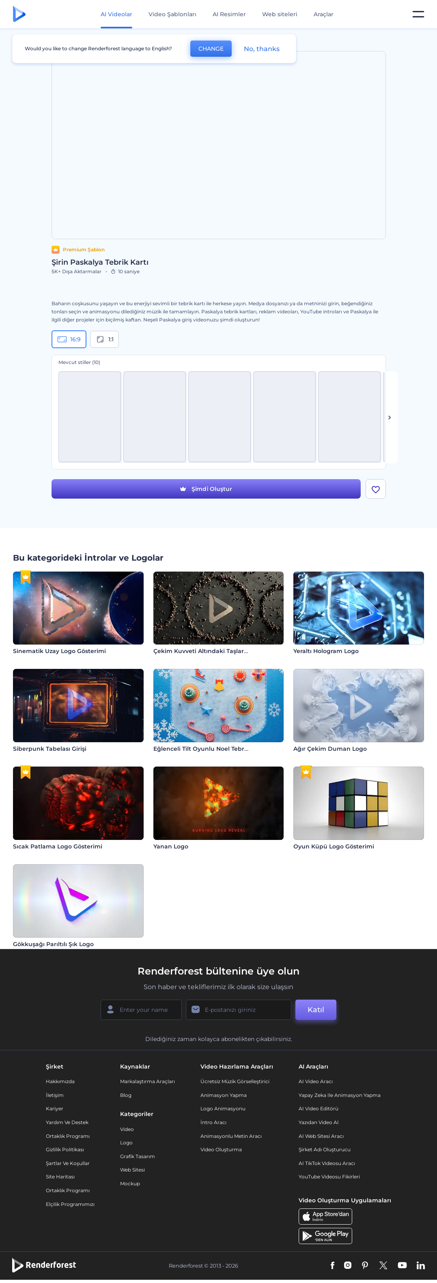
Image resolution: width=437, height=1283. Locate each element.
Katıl (316, 1009)
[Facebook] (332, 1266)
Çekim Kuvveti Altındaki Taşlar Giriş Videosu (218, 651)
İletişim (55, 1095)
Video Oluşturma (221, 1149)
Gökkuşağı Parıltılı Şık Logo (53, 944)
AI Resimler (229, 14)
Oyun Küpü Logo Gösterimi (333, 846)
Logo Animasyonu (222, 1108)
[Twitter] (383, 1266)
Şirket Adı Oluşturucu (325, 1149)
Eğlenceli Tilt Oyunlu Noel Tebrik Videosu (214, 748)
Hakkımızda (60, 1081)
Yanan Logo (170, 846)
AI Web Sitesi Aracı (321, 1136)
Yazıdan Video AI (319, 1122)
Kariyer (54, 1108)
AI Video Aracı (316, 1081)
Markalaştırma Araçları (147, 1081)
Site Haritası (60, 1177)
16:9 (69, 339)
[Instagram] (347, 1266)
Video (127, 1129)
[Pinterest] (365, 1266)
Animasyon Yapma (223, 1095)
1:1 (104, 339)
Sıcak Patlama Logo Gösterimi (57, 846)
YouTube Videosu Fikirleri (329, 1177)
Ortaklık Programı (68, 1136)
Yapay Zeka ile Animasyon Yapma (340, 1095)
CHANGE (211, 48)
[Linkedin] (421, 1266)
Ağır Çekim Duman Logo (330, 748)
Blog (125, 1095)
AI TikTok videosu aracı (327, 1163)
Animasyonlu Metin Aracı (231, 1136)
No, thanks (262, 49)
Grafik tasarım (137, 1156)
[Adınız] (141, 1010)
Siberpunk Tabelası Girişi (49, 748)
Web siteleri (279, 14)
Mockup (130, 1183)
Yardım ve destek (67, 1122)
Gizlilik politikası (65, 1149)
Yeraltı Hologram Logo (326, 651)
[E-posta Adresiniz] (238, 1010)
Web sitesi (132, 1170)
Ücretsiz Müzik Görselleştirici (234, 1081)
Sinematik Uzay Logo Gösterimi (59, 651)
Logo (126, 1142)
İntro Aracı (213, 1122)
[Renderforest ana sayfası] (19, 14)
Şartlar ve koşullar (68, 1163)
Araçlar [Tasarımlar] (324, 14)
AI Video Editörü (318, 1108)
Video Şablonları (172, 14)
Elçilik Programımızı (70, 1204)
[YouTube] (402, 1266)
